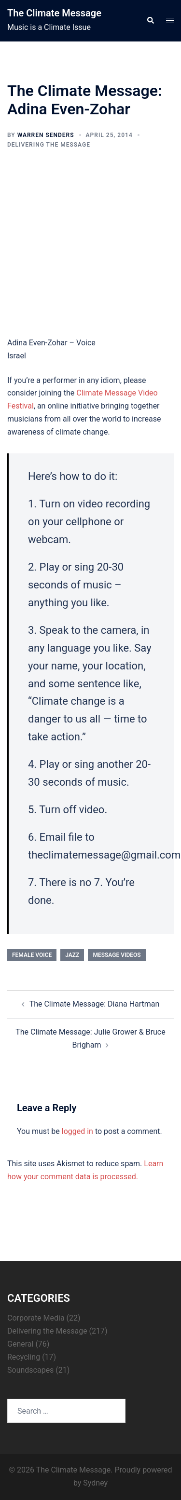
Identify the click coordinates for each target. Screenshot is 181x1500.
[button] (150, 21)
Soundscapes (30, 1370)
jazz (72, 955)
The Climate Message (54, 13)
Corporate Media (36, 1318)
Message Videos (116, 955)
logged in (77, 1131)
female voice (32, 955)
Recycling (23, 1357)
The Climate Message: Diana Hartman (94, 1004)
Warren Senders (45, 135)
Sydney (95, 1482)
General (20, 1344)
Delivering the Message (48, 144)
